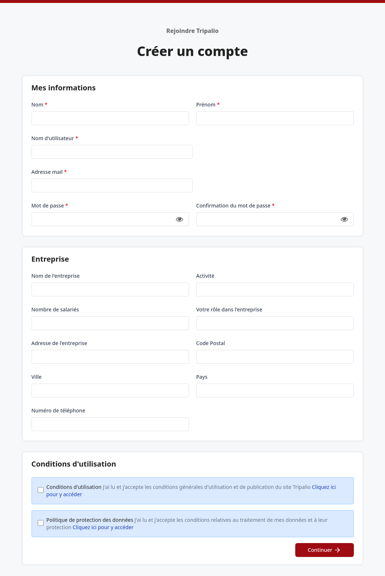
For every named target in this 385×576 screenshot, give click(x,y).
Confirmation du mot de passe (235, 205)
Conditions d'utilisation (191, 490)
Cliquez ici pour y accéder (103, 527)
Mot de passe (50, 205)
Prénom (208, 104)
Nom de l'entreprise (56, 275)
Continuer (324, 550)
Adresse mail (49, 171)
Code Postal (210, 343)
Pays (202, 376)
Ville (37, 376)
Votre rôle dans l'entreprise (229, 309)
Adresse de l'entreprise (60, 343)
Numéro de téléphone (58, 410)
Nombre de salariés (55, 309)
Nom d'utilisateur (55, 138)
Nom (40, 104)
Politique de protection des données (187, 523)
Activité (205, 275)
